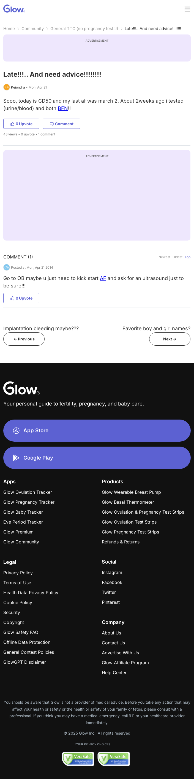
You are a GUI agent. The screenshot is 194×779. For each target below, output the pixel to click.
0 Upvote (21, 123)
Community (32, 28)
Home (9, 28)
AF (103, 278)
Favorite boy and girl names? (156, 328)
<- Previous (24, 339)
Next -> (169, 339)
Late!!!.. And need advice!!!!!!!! (153, 28)
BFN (63, 108)
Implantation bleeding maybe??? (41, 328)
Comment (61, 123)
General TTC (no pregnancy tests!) (84, 28)
